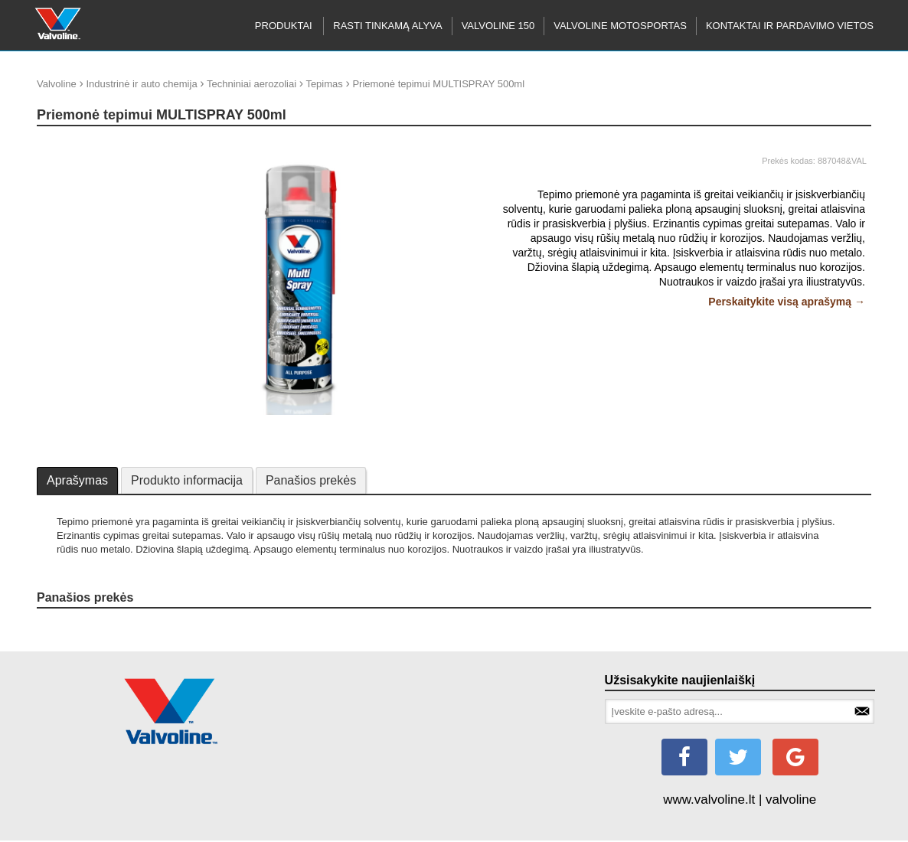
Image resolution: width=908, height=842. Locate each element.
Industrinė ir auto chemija (141, 84)
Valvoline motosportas (620, 25)
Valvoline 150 (498, 25)
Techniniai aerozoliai (251, 84)
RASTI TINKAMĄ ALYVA (387, 25)
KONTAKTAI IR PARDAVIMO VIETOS (790, 25)
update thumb (72, 145)
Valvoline (57, 84)
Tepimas (323, 84)
